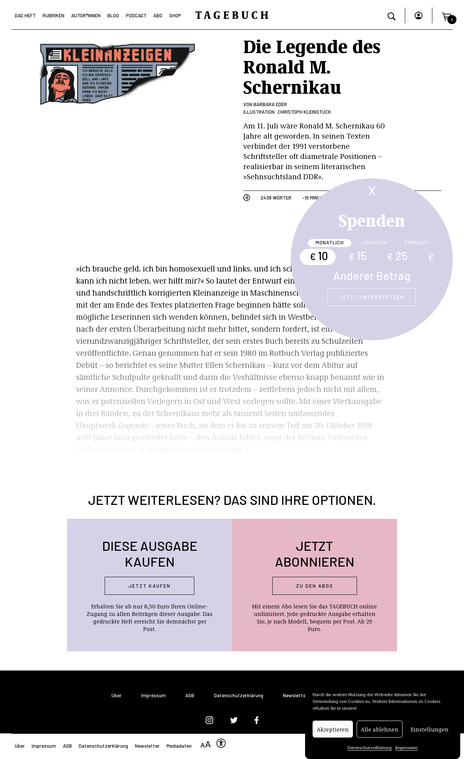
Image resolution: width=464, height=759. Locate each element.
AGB (189, 695)
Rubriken (53, 15)
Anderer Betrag (372, 275)
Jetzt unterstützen (371, 297)
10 (319, 255)
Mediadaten (179, 746)
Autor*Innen (86, 15)
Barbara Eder (270, 104)
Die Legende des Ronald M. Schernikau (311, 66)
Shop (175, 15)
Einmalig (416, 242)
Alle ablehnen (379, 731)
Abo (157, 15)
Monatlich (330, 242)
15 (357, 255)
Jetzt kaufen (149, 586)
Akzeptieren (333, 731)
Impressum (406, 750)
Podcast (136, 15)
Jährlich (374, 242)
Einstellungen (430, 731)
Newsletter (295, 695)
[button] (446, 15)
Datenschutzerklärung (370, 750)
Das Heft (25, 15)
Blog (113, 15)
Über (116, 695)
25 (397, 255)
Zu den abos (314, 586)
